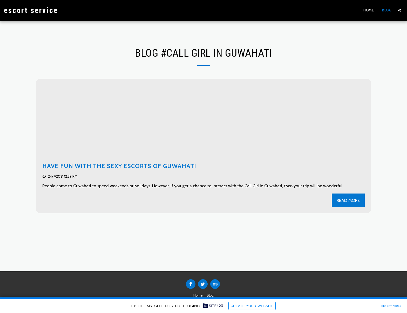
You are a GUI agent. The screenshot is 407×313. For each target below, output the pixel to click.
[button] (399, 10)
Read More (348, 200)
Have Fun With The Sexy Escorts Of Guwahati (119, 166)
